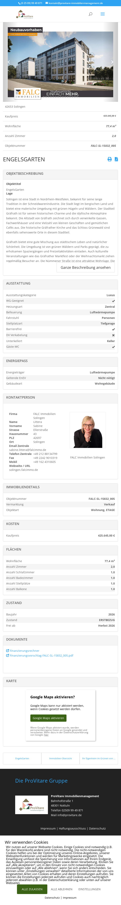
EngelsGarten (22, 758)
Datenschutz (97, 828)
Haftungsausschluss (72, 828)
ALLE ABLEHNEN (61, 889)
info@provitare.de (70, 815)
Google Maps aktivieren (48, 718)
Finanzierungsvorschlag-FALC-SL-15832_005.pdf (39, 655)
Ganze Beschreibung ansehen (86, 267)
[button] (9, 62)
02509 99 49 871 (72, 810)
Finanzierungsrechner (22, 651)
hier (46, 734)
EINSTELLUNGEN (89, 889)
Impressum (48, 828)
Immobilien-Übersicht (60, 758)
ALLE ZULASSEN (32, 889)
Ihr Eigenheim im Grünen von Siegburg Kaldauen (98, 758)
